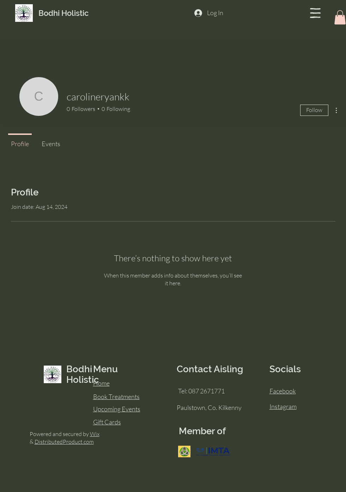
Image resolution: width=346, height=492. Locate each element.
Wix (94, 433)
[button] (315, 13)
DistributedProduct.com (64, 441)
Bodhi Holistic (63, 13)
